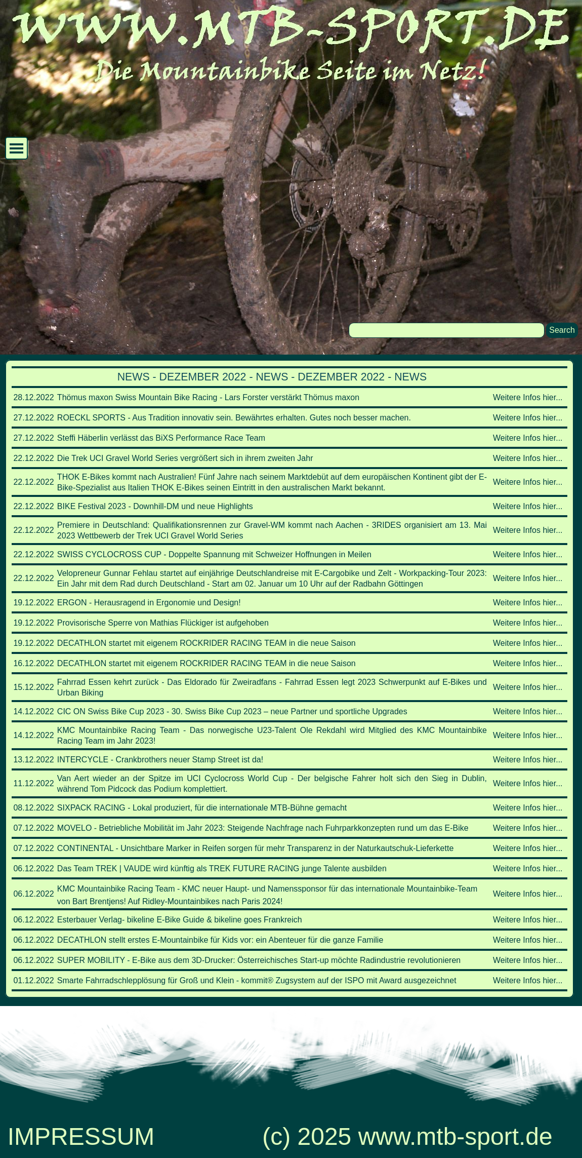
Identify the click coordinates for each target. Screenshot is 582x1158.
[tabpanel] (289, 678)
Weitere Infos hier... (528, 397)
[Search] (447, 330)
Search (562, 330)
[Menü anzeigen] (16, 148)
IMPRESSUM (81, 1136)
